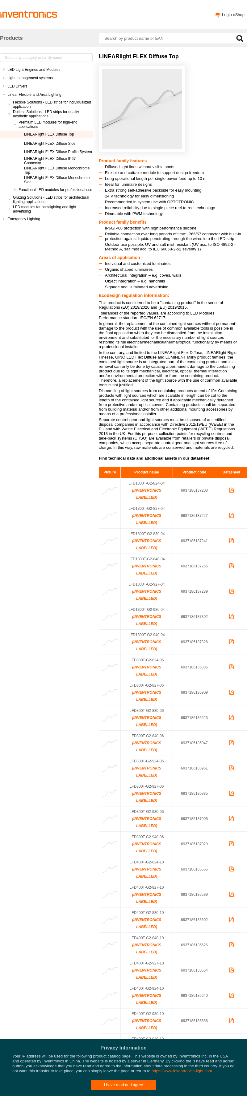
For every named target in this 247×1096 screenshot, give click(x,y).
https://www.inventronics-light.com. (182, 1071)
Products (11, 38)
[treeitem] (46, 69)
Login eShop (233, 14)
